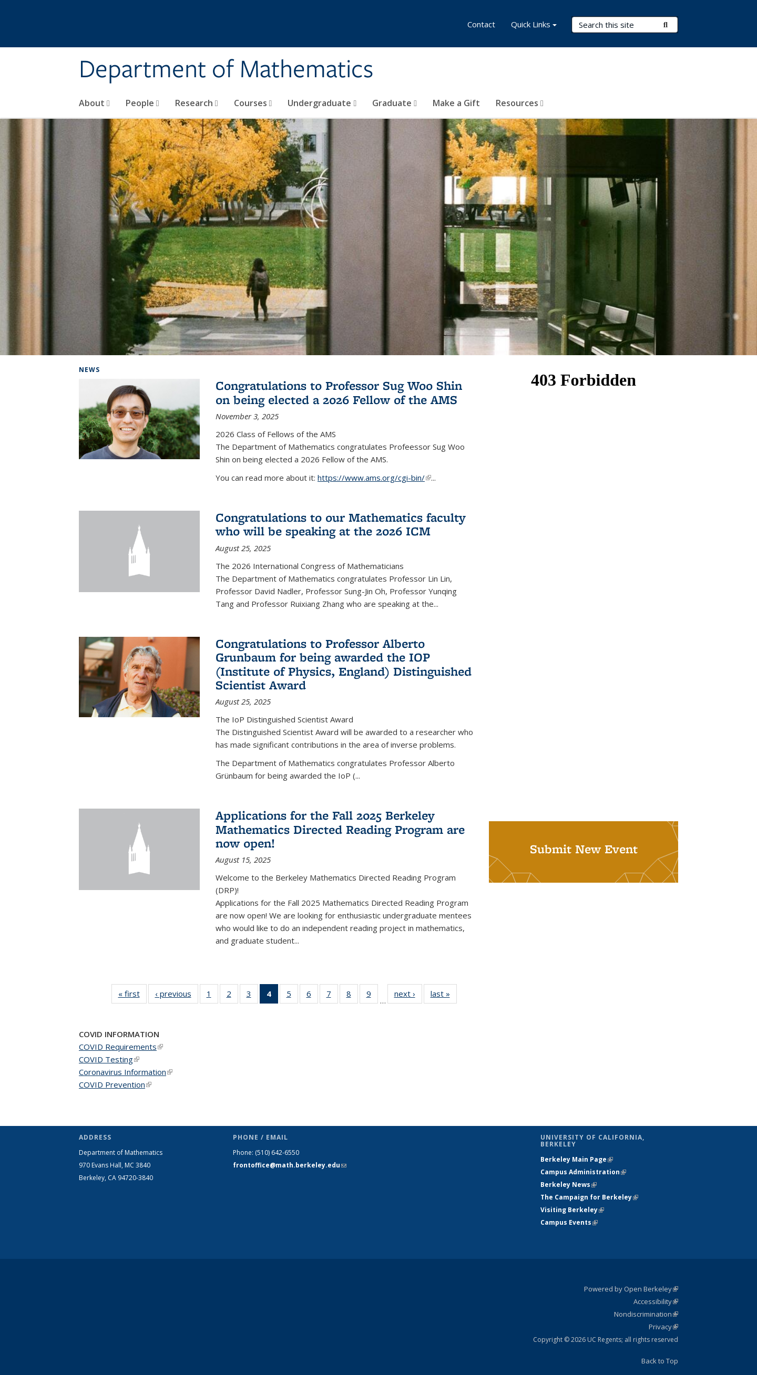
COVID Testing (109, 1059)
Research (196, 103)
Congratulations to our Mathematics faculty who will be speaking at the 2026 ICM (341, 524)
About (94, 103)
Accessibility (655, 1301)
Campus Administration (583, 1171)
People (142, 103)
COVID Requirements (121, 1046)
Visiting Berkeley (572, 1209)
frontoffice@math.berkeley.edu (289, 1165)
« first (132, 993)
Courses (253, 103)
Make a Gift (456, 103)
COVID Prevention (115, 1084)
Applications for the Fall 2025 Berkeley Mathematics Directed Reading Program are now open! (340, 829)
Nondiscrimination (646, 1314)
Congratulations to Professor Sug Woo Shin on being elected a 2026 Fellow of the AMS (339, 392)
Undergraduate (322, 103)
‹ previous (176, 993)
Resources (520, 103)
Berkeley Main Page (576, 1159)
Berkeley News (568, 1184)
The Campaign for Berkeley (589, 1197)
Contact (481, 24)
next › (408, 993)
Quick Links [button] (534, 25)
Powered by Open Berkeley (631, 1289)
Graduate (394, 103)
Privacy (663, 1326)
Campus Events (569, 1222)
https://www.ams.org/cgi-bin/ (374, 477)
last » (444, 993)
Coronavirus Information (125, 1072)
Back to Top (659, 1361)
